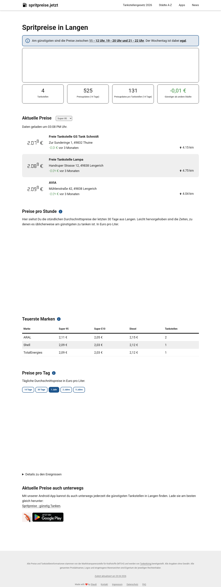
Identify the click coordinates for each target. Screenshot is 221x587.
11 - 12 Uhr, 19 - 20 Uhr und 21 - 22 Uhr (116, 40)
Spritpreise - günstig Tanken (41, 506)
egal (183, 40)
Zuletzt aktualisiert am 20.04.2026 (110, 576)
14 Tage (30, 390)
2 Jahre (82, 390)
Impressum (117, 584)
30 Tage (48, 390)
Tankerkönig (145, 564)
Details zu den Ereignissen (43, 475)
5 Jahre (100, 390)
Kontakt (104, 584)
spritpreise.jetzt (40, 5)
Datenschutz (132, 584)
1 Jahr (65, 390)
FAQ (144, 584)
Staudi (94, 584)
